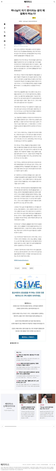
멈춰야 (31, 268)
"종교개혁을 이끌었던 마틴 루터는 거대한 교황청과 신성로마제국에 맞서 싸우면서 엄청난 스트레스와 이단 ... (28, 368)
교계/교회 (42, 404)
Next (53, 426)
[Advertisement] (28, 445)
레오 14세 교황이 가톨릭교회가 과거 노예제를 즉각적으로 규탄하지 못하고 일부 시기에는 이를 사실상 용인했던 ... (27, 386)
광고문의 (29, 464)
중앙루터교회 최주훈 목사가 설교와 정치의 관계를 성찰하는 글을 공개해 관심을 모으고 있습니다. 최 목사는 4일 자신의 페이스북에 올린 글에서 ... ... (47, 414)
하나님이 (17, 268)
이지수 (20, 21)
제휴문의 (33, 464)
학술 (22, 404)
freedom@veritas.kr (23, 260)
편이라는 (24, 268)
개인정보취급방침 (44, 464)
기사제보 (38, 464)
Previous (2, 426)
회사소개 (24, 464)
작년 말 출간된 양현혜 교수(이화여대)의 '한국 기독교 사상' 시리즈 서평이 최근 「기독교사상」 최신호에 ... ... (27, 376)
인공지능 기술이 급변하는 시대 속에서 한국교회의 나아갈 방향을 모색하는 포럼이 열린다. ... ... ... (27, 359)
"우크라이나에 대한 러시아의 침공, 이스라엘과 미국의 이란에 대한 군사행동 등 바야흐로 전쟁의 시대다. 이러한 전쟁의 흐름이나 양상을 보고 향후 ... (27, 414)
